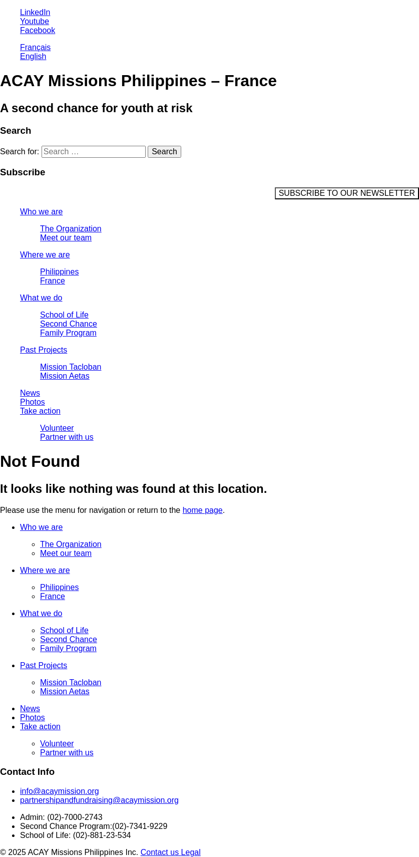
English (33, 56)
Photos (32, 402)
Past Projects (43, 350)
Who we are (41, 211)
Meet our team (66, 237)
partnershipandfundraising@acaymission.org (99, 800)
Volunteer (57, 428)
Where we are (45, 254)
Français (35, 47)
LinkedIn (35, 12)
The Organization (71, 228)
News (30, 393)
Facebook (37, 30)
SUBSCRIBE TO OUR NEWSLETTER (347, 193)
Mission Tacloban (70, 367)
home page (203, 510)
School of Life (64, 315)
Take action (40, 411)
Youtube (34, 21)
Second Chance (68, 324)
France (52, 280)
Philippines (59, 271)
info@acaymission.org (59, 791)
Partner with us (67, 437)
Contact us (161, 852)
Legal (191, 852)
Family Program (68, 333)
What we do (41, 298)
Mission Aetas (65, 376)
